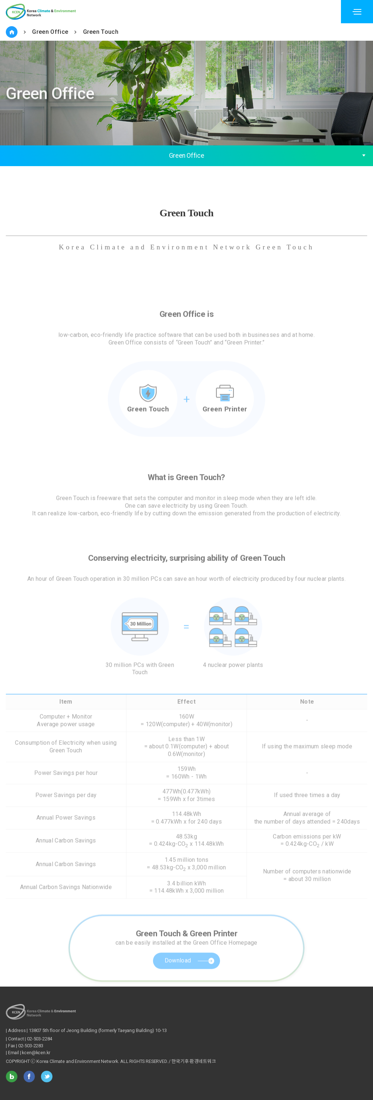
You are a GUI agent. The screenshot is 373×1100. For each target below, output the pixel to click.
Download (178, 974)
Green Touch (101, 31)
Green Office (50, 31)
